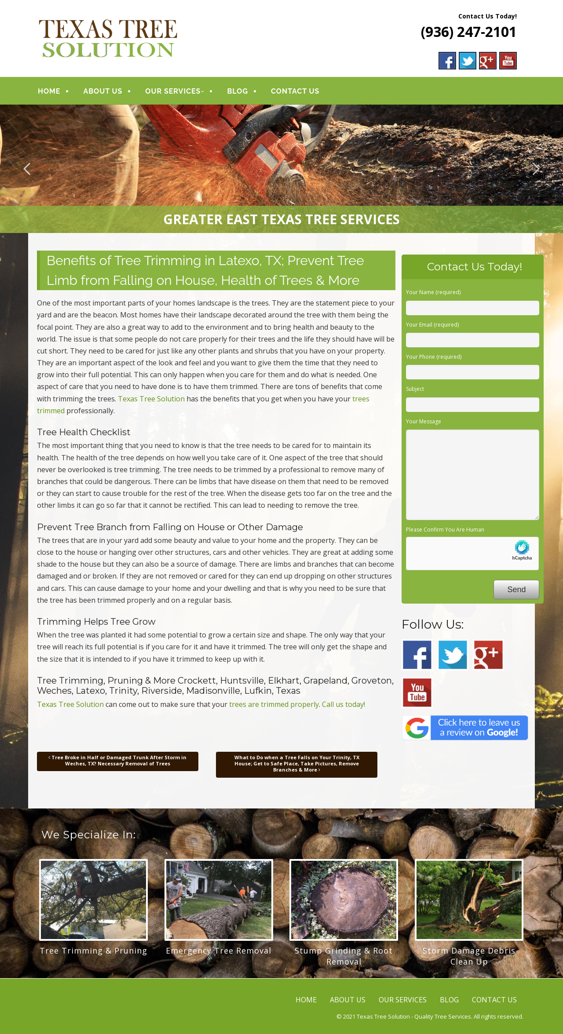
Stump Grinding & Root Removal (344, 956)
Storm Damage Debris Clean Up (469, 956)
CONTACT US (295, 91)
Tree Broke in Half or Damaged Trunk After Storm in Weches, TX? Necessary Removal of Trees (117, 760)
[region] (281, 169)
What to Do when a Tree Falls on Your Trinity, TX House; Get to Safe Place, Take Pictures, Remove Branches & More (296, 763)
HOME (49, 91)
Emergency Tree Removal (218, 950)
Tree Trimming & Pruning (93, 950)
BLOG (237, 91)
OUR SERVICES (173, 91)
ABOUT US (102, 91)
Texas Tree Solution (151, 399)
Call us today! (343, 704)
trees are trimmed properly (274, 704)
